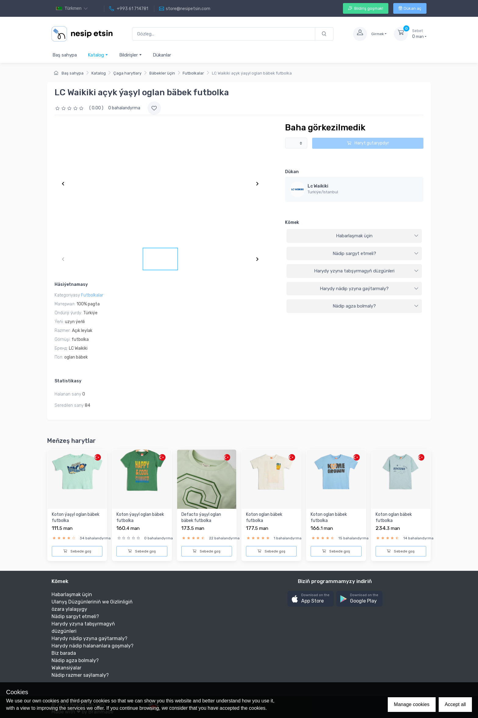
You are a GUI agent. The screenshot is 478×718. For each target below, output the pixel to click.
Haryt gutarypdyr (368, 143)
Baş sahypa (64, 55)
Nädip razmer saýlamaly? (80, 675)
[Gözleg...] (223, 34)
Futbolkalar (193, 73)
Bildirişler (130, 55)
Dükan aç (409, 8)
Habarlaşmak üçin (377, 236)
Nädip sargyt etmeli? (376, 253)
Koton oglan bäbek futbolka (264, 517)
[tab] (354, 236)
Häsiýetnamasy (71, 284)
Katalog (98, 55)
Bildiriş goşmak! (365, 8)
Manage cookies (412, 704)
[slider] (70, 108)
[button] (310, 599)
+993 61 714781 (128, 9)
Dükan (292, 171)
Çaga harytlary (127, 73)
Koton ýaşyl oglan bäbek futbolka (75, 517)
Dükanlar (162, 55)
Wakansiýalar (66, 668)
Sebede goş (77, 551)
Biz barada (64, 653)
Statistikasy (68, 381)
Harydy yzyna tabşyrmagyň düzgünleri (366, 271)
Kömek (292, 222)
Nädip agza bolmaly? (376, 306)
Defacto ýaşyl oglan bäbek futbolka (201, 517)
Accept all (455, 704)
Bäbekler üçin (162, 73)
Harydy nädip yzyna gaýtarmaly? (369, 288)
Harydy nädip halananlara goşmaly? (93, 646)
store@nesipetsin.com (184, 9)
